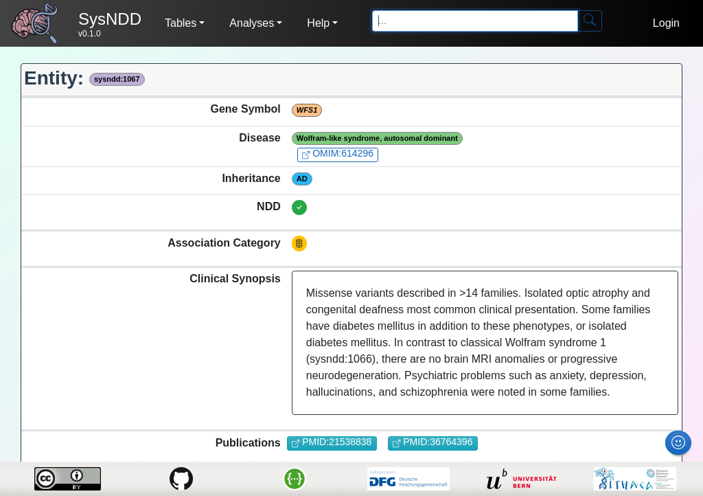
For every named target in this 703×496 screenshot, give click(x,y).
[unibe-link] (521, 479)
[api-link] (295, 479)
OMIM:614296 (337, 153)
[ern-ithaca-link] (635, 479)
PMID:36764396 (432, 441)
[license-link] (67, 479)
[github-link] (181, 479)
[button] (184, 23)
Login (666, 23)
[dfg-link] (408, 479)
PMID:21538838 (331, 441)
